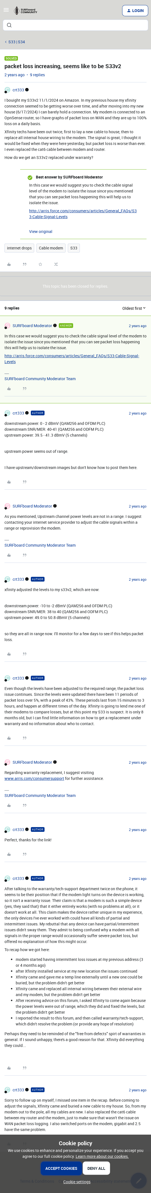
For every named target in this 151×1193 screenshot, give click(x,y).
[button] (6, 11)
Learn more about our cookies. (102, 1156)
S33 (73, 248)
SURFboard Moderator (32, 325)
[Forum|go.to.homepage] (27, 10)
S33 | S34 (16, 41)
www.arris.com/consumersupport (34, 778)
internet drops (19, 248)
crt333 (18, 89)
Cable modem (51, 248)
